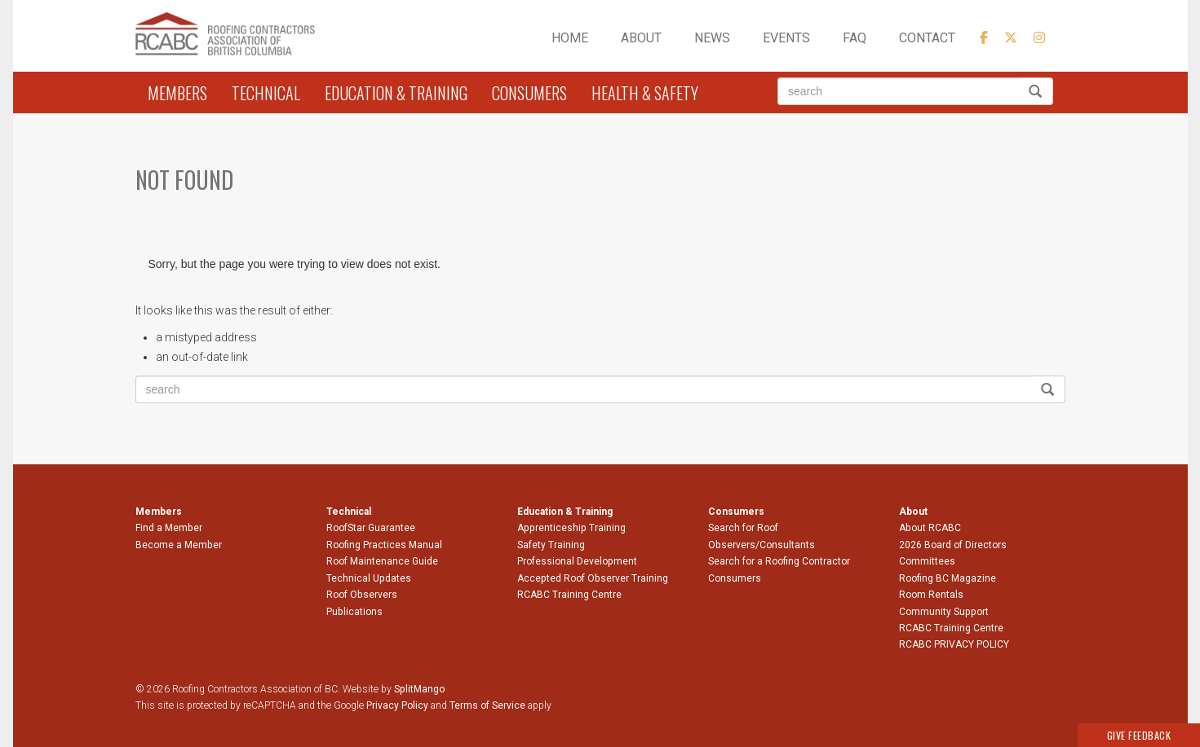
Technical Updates (368, 578)
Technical (266, 93)
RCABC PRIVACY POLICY (954, 644)
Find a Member (168, 528)
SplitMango (419, 689)
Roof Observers (361, 594)
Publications (354, 611)
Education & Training (396, 93)
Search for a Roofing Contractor (779, 561)
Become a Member (178, 545)
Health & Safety (644, 93)
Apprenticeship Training (571, 528)
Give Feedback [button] (1139, 735)
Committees (927, 561)
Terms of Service (487, 705)
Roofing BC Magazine (947, 578)
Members (177, 93)
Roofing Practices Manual (384, 545)
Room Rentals (931, 594)
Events (786, 38)
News (712, 38)
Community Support (944, 611)
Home (569, 38)
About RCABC (930, 528)
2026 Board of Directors (953, 545)
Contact (927, 38)
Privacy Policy (397, 705)
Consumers (529, 93)
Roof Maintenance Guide (382, 561)
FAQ (854, 38)
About (641, 38)
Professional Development (577, 561)
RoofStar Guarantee (370, 528)
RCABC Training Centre (569, 594)
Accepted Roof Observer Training (592, 578)
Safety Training (551, 545)
